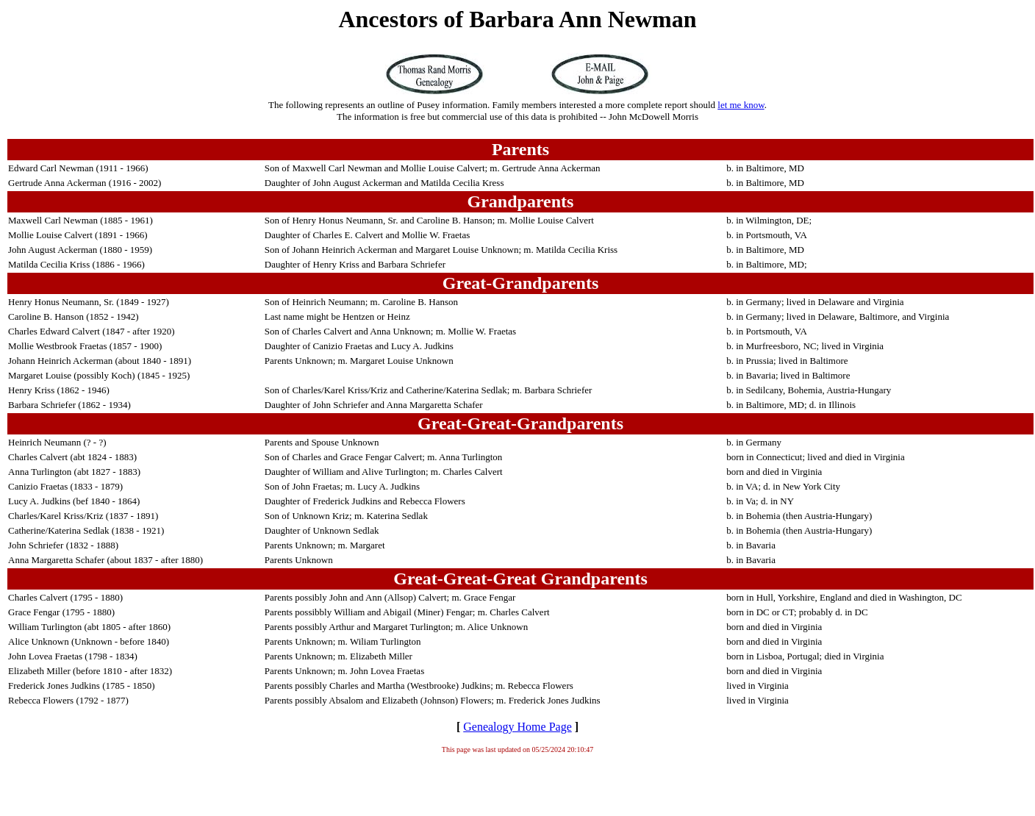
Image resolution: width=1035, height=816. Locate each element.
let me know (740, 104)
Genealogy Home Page (517, 726)
